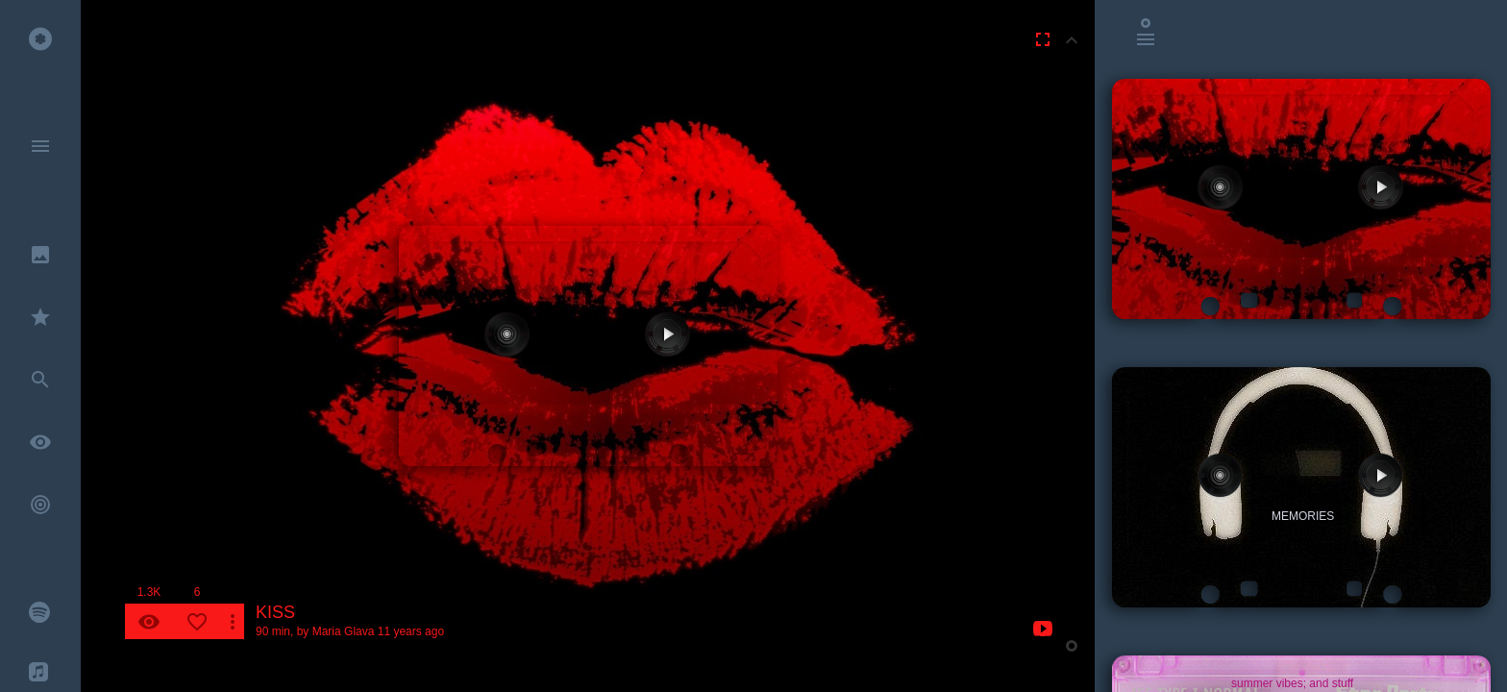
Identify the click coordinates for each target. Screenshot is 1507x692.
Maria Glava (343, 631)
